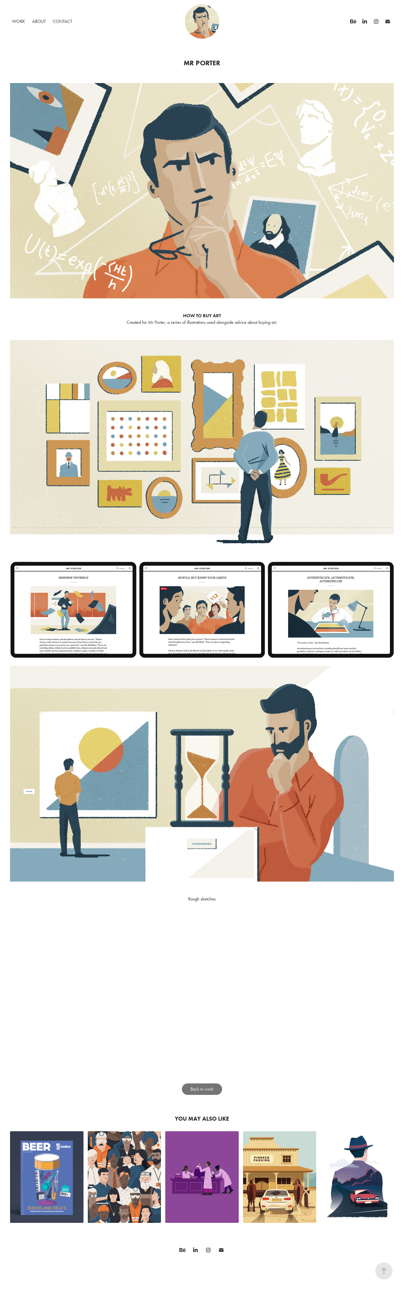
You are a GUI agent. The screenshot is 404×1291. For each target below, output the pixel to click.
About (39, 21)
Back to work (202, 1089)
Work (18, 21)
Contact (62, 21)
